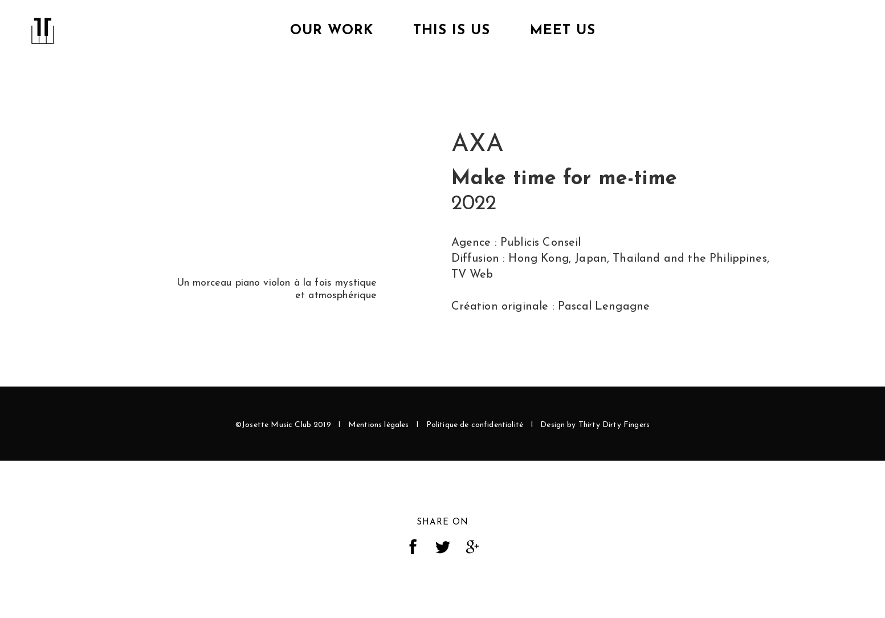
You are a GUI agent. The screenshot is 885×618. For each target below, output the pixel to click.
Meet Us (563, 31)
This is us (451, 31)
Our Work (331, 31)
